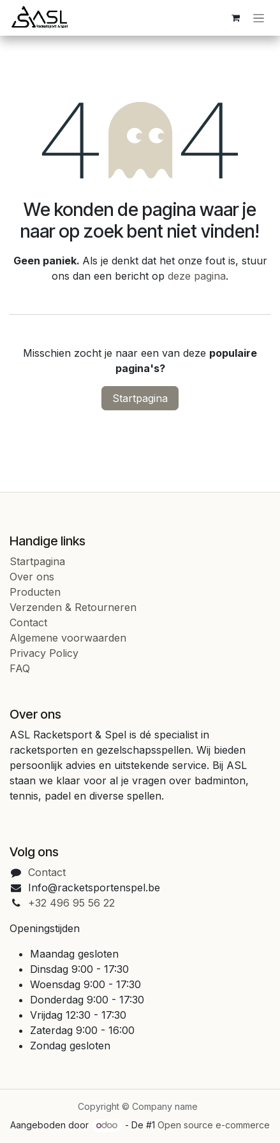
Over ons (32, 576)
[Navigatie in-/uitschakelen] (258, 18)
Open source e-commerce (214, 1124)
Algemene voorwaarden (68, 637)
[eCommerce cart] (235, 17)
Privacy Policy (44, 653)
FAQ (20, 668)
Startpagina (140, 398)
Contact (28, 622)
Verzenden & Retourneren (73, 607)
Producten (35, 592)
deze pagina (197, 276)
